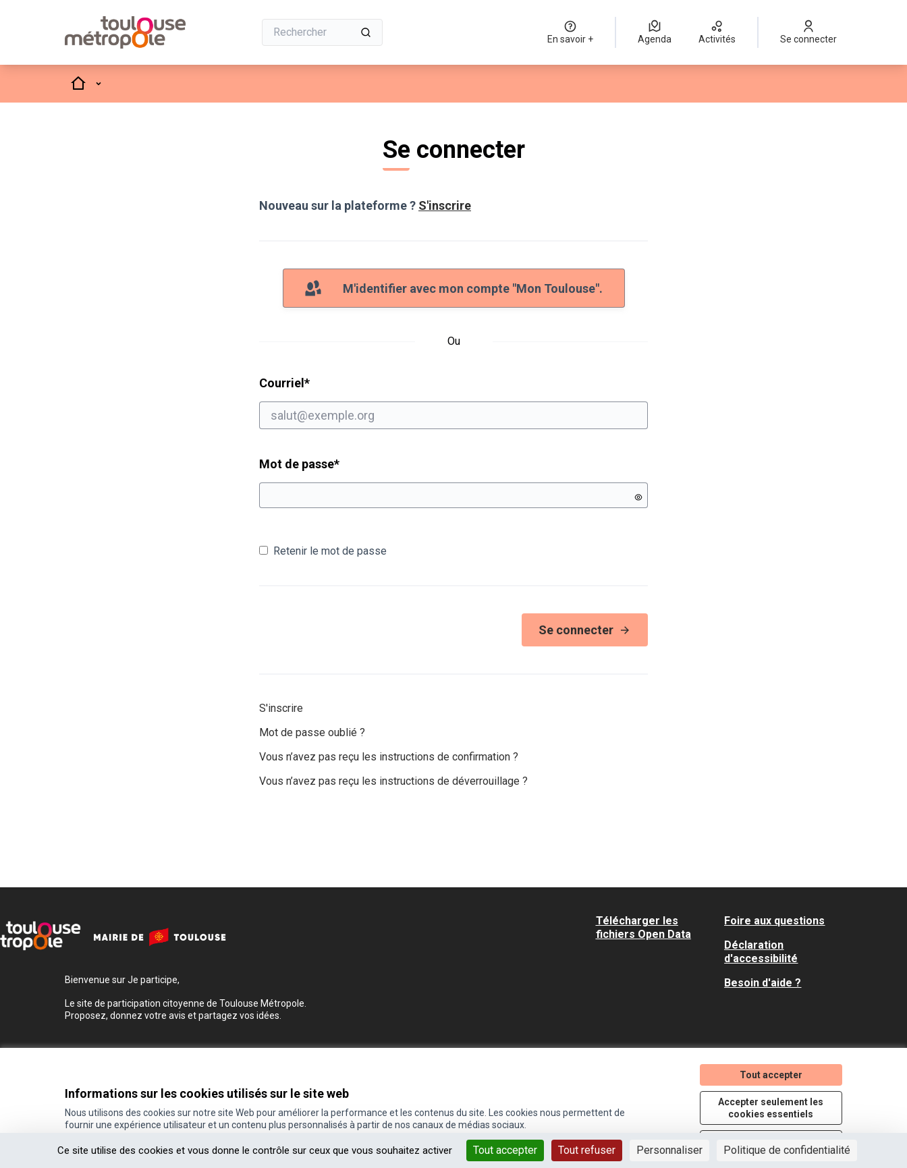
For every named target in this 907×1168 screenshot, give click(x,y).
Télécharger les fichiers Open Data (643, 927)
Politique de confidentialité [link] (786, 1150)
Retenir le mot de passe (323, 551)
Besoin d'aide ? (762, 982)
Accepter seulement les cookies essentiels (770, 1107)
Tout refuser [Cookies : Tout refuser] (586, 1150)
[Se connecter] (808, 32)
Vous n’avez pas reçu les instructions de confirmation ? (388, 756)
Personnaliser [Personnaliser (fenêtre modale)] (669, 1150)
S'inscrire (444, 205)
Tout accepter (771, 1074)
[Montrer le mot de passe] (638, 497)
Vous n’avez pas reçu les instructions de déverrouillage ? (393, 781)
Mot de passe (299, 464)
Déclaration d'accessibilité (761, 952)
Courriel (453, 402)
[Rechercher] (322, 32)
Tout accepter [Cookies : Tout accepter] (505, 1150)
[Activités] (717, 32)
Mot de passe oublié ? (312, 732)
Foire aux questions (774, 920)
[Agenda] (654, 32)
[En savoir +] (570, 32)
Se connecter (585, 630)
